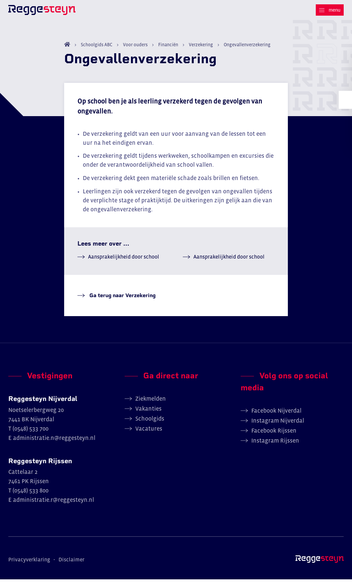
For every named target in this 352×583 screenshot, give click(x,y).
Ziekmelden (150, 402)
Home (67, 48)
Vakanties (148, 412)
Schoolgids (149, 422)
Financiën (168, 48)
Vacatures (148, 432)
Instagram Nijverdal (277, 424)
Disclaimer (71, 563)
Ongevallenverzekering (247, 48)
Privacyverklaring (29, 563)
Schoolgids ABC (96, 48)
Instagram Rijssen (275, 444)
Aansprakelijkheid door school (123, 260)
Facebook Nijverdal (276, 414)
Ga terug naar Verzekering (122, 299)
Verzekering (201, 48)
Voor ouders (135, 48)
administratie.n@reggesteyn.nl (54, 441)
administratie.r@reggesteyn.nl (53, 503)
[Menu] (329, 10)
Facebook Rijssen (273, 434)
